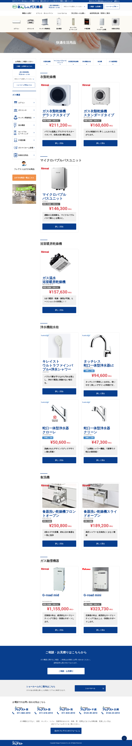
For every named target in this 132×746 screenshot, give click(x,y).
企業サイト (117, 1)
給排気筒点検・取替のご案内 (100, 13)
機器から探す (26, 13)
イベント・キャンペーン (44, 13)
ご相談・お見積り (95, 6)
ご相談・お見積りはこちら (24, 66)
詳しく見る (59, 143)
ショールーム (62, 13)
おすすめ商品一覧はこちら (24, 178)
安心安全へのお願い (78, 13)
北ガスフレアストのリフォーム (66, 731)
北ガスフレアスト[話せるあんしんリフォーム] (100, 1)
